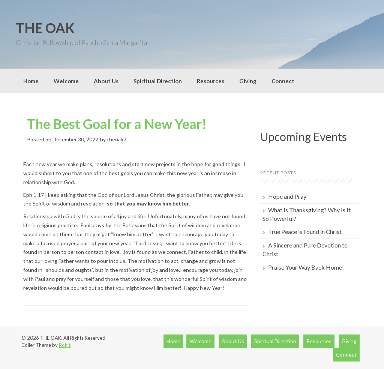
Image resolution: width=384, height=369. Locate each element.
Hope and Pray (287, 196)
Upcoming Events (303, 136)
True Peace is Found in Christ (305, 231)
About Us (106, 81)
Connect (283, 81)
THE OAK (45, 28)
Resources (210, 81)
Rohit (64, 345)
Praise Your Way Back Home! (306, 267)
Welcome (66, 81)
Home (31, 81)
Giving (247, 81)
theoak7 (116, 139)
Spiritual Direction (158, 81)
